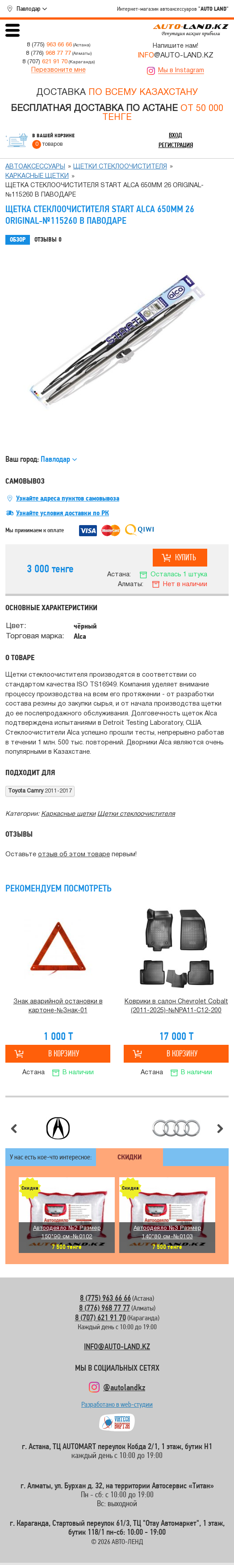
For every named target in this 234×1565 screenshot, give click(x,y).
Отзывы (48, 240)
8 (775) (49, 45)
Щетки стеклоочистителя (120, 167)
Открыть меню (12, 30)
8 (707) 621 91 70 (100, 1317)
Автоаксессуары (35, 167)
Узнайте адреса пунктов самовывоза (67, 498)
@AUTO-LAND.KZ (175, 56)
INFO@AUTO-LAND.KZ (117, 1346)
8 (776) (48, 53)
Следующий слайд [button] (220, 1129)
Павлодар (28, 8)
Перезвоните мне (58, 70)
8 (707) (44, 62)
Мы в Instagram (181, 71)
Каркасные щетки (37, 176)
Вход (175, 135)
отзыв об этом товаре (74, 855)
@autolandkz (124, 1387)
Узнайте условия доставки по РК (62, 513)
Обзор (17, 239)
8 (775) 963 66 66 (105, 1297)
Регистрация (176, 144)
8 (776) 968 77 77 (104, 1307)
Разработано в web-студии (117, 1407)
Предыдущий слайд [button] (13, 1129)
